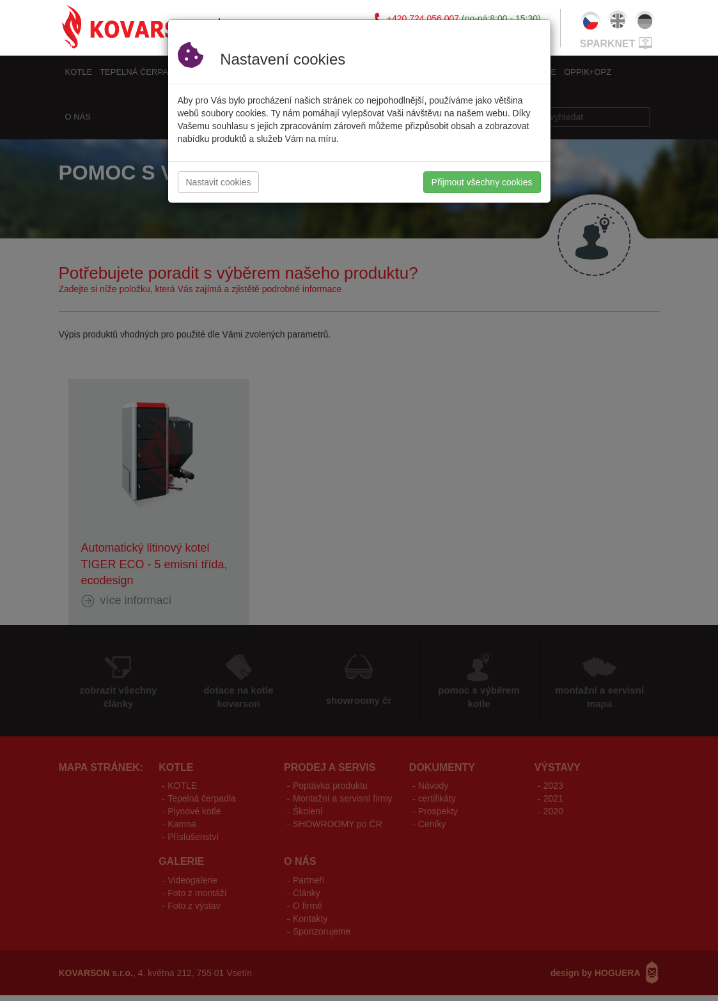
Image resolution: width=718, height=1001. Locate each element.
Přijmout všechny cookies (482, 182)
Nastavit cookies (218, 182)
